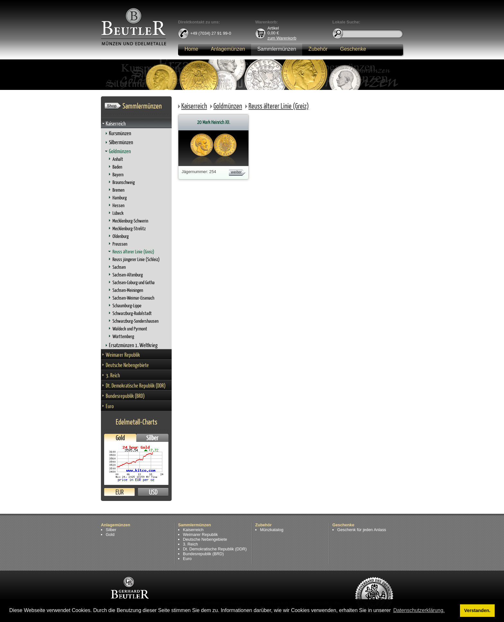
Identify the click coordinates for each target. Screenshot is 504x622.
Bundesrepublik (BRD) (125, 395)
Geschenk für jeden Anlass (361, 529)
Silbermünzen (121, 142)
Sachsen (119, 267)
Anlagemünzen (228, 49)
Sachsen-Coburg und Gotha (134, 282)
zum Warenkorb (281, 38)
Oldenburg (121, 236)
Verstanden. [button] (477, 610)
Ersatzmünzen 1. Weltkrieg (133, 345)
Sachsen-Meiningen (128, 290)
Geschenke (353, 49)
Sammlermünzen (276, 49)
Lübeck (118, 213)
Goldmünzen (120, 151)
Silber (152, 438)
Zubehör (318, 49)
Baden (117, 167)
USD (153, 492)
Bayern (118, 174)
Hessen (118, 205)
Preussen (120, 244)
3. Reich (113, 375)
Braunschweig (124, 182)
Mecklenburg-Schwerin (130, 221)
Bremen (118, 190)
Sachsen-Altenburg (128, 275)
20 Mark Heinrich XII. (213, 122)
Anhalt (118, 159)
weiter (236, 172)
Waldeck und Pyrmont (130, 329)
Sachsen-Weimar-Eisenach (133, 298)
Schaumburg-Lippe (127, 305)
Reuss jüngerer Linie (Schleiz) (136, 259)
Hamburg (120, 198)
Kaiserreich (116, 123)
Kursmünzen (120, 133)
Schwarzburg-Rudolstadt (132, 313)
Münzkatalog (272, 529)
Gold (120, 438)
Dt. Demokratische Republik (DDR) (136, 385)
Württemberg (123, 336)
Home (191, 49)
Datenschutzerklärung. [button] (419, 610)
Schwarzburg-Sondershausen (135, 321)
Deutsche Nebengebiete (127, 365)
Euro (110, 406)
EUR (119, 492)
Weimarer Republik (123, 354)
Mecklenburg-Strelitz (129, 228)
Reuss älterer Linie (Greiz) (133, 252)
